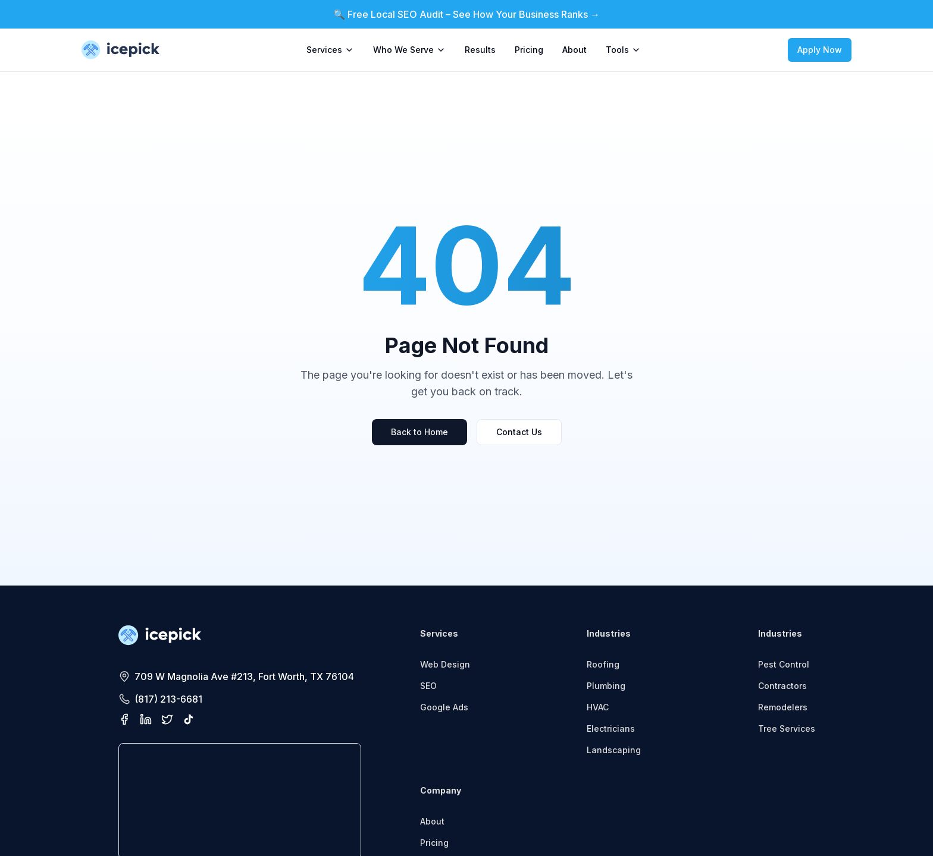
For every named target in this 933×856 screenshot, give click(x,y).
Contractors (782, 686)
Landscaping (614, 750)
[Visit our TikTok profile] (189, 719)
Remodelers (782, 707)
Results (480, 50)
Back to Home (419, 432)
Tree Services (786, 728)
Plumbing (606, 686)
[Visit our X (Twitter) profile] (167, 719)
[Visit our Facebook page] (124, 719)
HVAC (598, 707)
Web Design (445, 664)
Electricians (611, 728)
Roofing (603, 664)
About (574, 50)
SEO (428, 686)
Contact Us (519, 432)
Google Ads (444, 707)
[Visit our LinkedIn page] (146, 719)
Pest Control (783, 664)
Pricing (529, 50)
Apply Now (819, 50)
